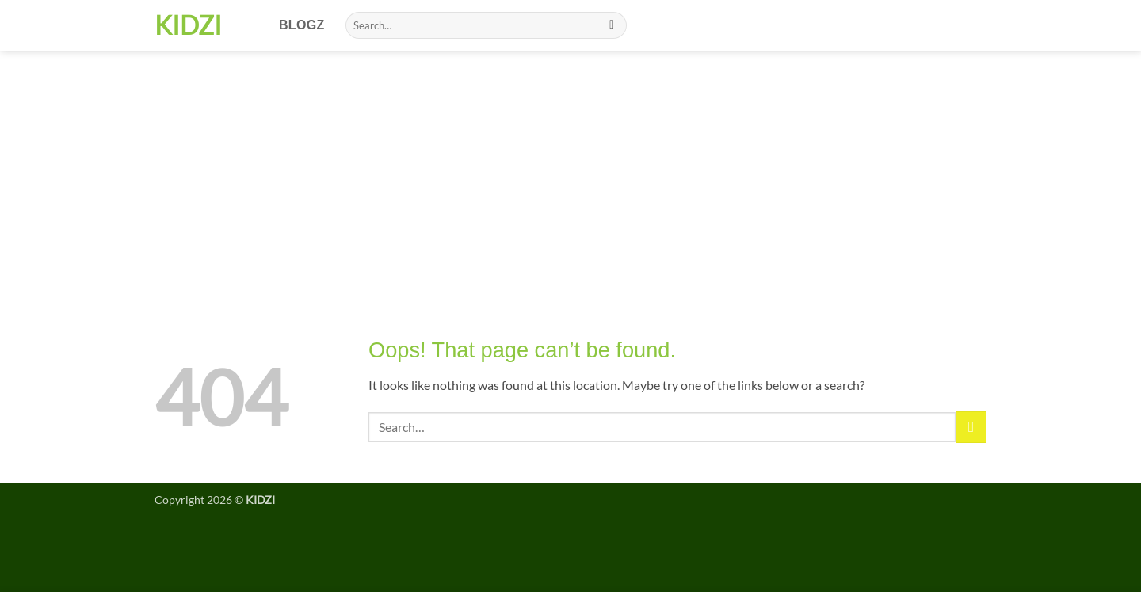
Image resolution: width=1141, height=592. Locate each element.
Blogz (302, 25)
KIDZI (188, 25)
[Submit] (612, 25)
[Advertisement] (570, 170)
